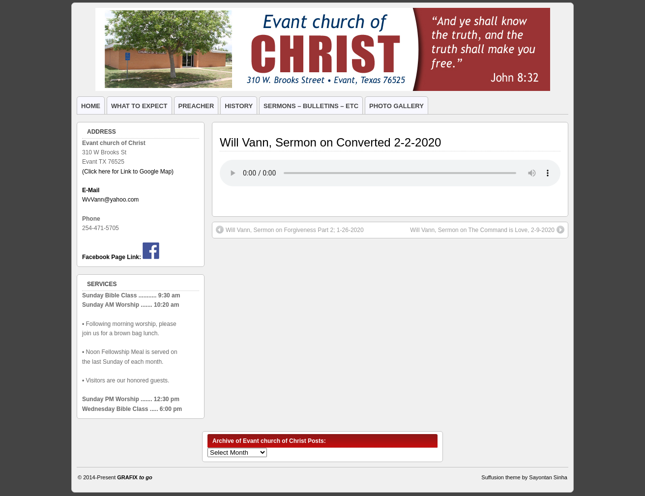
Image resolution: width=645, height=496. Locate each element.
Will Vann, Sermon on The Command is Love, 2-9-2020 (487, 229)
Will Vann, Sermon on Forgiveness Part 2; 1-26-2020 (290, 229)
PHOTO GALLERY (396, 106)
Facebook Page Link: (111, 257)
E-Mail (90, 190)
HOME (90, 106)
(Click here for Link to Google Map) (128, 171)
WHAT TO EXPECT (139, 106)
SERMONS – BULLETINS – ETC (311, 106)
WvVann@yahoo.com (110, 199)
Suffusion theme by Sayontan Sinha (524, 477)
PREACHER (196, 106)
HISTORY (239, 106)
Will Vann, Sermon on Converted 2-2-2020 (330, 142)
